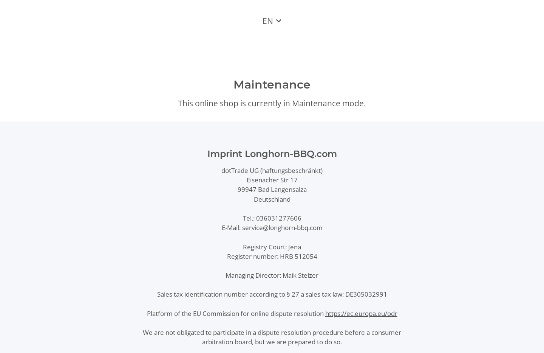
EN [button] (268, 21)
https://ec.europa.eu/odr (361, 313)
